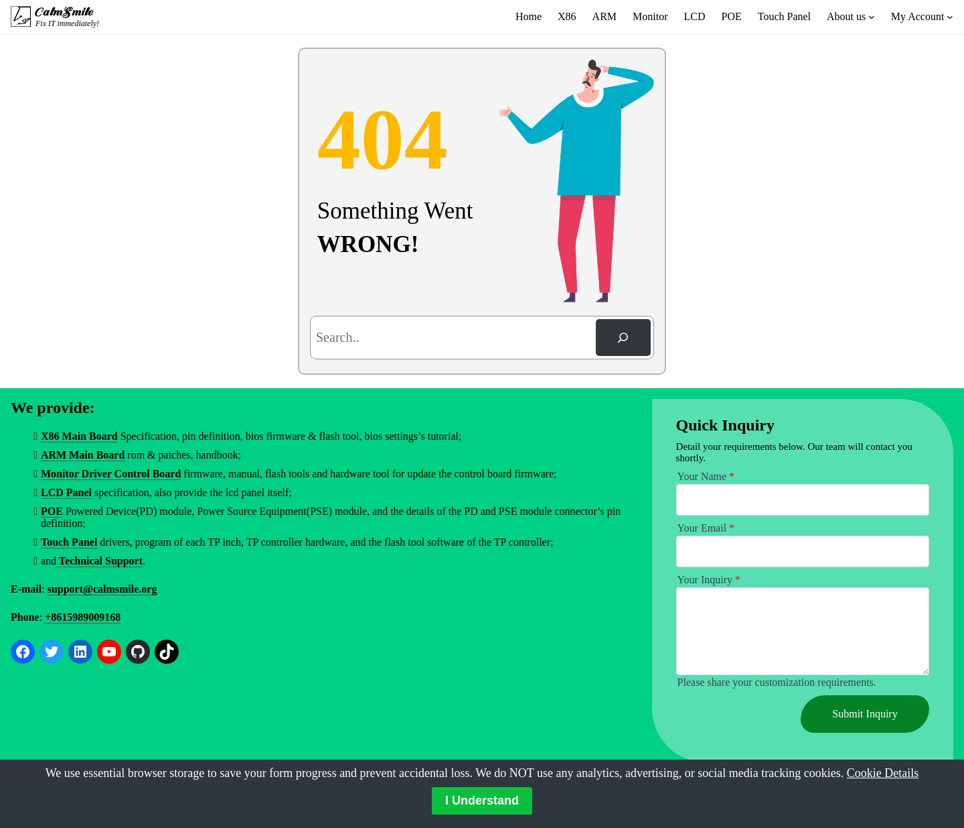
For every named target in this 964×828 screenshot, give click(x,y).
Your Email (706, 528)
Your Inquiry (708, 579)
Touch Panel (69, 542)
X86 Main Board (79, 436)
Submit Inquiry (864, 713)
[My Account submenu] (950, 16)
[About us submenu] (871, 16)
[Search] (623, 338)
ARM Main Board (83, 455)
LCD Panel (66, 492)
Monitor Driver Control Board (111, 473)
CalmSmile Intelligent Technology (65, 12)
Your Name (705, 476)
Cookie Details (882, 773)
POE (52, 511)
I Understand (482, 800)
